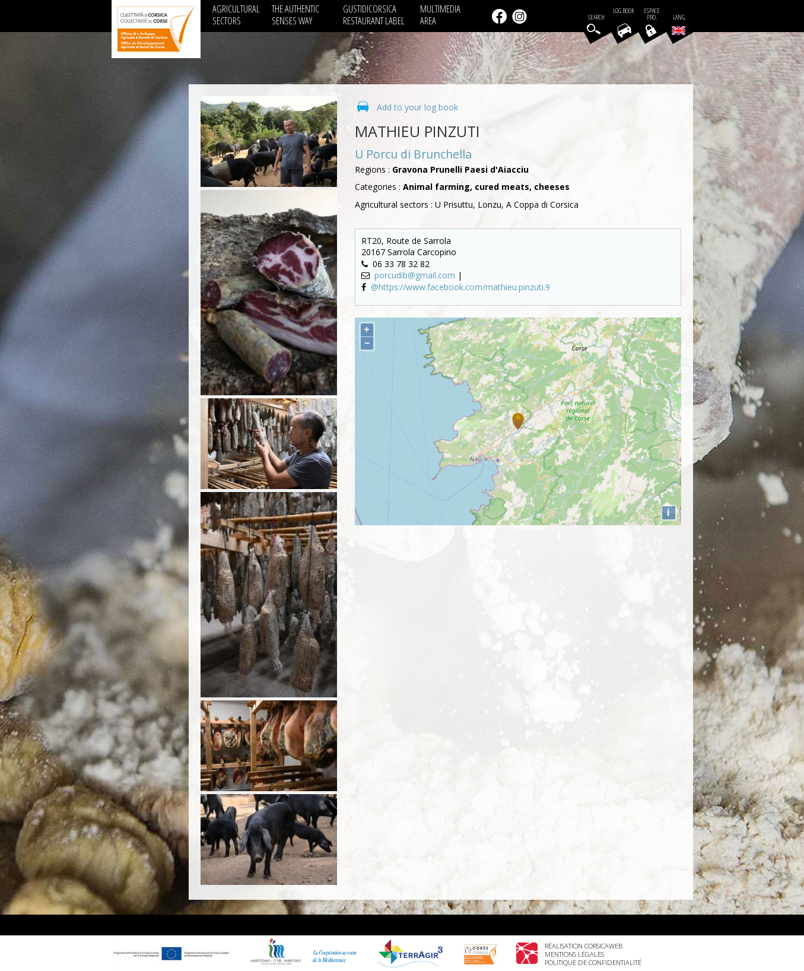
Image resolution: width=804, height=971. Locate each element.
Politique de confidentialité (593, 962)
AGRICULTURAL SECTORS (236, 14)
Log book (623, 11)
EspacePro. (652, 14)
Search (596, 17)
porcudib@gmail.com (415, 275)
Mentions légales (574, 954)
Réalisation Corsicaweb (583, 945)
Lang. (679, 24)
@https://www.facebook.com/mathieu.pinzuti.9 (460, 287)
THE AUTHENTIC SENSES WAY (295, 14)
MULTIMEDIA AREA (440, 14)
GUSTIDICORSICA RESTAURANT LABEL (374, 14)
